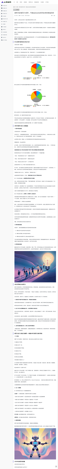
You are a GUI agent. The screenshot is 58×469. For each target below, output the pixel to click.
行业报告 (42, 2)
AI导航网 (27, 15)
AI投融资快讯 (36, 2)
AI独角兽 (25, 2)
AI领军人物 (31, 2)
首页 (17, 2)
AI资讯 (21, 2)
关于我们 (47, 2)
